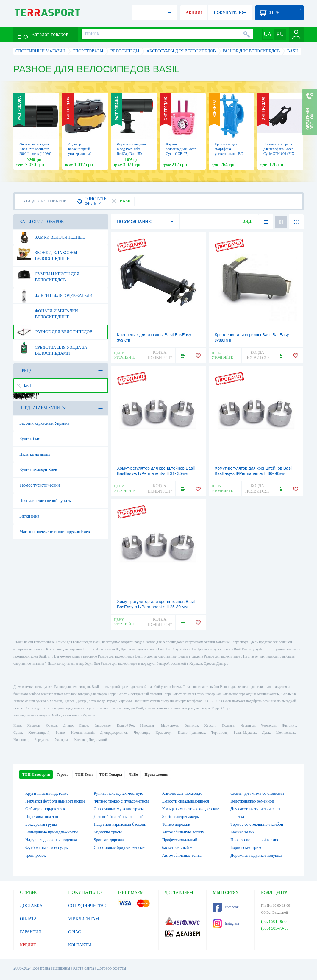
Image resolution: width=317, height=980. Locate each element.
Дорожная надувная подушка (256, 855)
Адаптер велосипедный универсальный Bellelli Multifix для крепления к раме (83, 153)
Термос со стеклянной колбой (256, 824)
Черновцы (141, 732)
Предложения (156, 774)
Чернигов (248, 725)
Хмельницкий (38, 732)
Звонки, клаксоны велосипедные (47, 253)
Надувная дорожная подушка (51, 840)
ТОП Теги (84, 774)
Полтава (228, 725)
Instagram (226, 923)
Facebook (226, 907)
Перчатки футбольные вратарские (55, 801)
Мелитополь (285, 732)
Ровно (60, 732)
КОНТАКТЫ (79, 945)
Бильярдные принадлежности (51, 832)
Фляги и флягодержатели (55, 296)
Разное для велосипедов (55, 332)
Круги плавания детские (46, 793)
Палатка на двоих (34, 454)
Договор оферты (111, 968)
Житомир (289, 725)
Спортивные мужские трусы (119, 809)
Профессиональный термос (254, 840)
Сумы (17, 732)
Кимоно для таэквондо (182, 793)
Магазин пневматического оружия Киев (54, 531)
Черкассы (268, 725)
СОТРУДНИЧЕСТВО (87, 905)
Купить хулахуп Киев (38, 470)
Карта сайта (83, 968)
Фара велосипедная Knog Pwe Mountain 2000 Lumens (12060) (35, 149)
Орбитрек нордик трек (45, 809)
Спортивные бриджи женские (120, 847)
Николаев (147, 725)
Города (62, 774)
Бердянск (42, 740)
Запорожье (102, 725)
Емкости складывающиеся (185, 801)
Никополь (20, 740)
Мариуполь (169, 725)
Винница (191, 725)
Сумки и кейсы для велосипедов (48, 274)
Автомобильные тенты (182, 855)
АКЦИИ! (194, 12)
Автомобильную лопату (183, 832)
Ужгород (61, 740)
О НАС (74, 932)
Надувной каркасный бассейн (120, 824)
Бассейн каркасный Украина (44, 423)
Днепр (68, 725)
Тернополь (219, 732)
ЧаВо (133, 774)
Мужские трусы (108, 832)
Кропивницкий (82, 732)
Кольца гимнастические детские (190, 809)
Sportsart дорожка (109, 840)
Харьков (33, 725)
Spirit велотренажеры (181, 816)
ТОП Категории (36, 774)
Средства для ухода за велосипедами (52, 348)
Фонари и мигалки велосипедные (47, 311)
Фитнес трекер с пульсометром (121, 801)
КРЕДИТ (28, 945)
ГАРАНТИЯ (30, 932)
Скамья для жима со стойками (257, 793)
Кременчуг (163, 732)
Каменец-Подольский (90, 740)
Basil (24, 385)
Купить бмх (29, 439)
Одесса (51, 725)
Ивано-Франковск (191, 732)
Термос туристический (39, 485)
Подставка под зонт (42, 816)
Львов (83, 725)
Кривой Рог (125, 725)
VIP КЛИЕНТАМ (83, 919)
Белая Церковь (245, 732)
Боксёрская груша (41, 824)
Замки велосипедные (51, 237)
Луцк (266, 732)
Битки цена (29, 516)
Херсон (210, 725)
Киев (17, 725)
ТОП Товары (110, 774)
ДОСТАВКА (31, 905)
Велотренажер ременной (252, 801)
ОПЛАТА (28, 919)
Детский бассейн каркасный (119, 816)
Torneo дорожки (176, 824)
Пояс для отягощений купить (45, 500)
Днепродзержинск (114, 732)
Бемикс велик (242, 832)
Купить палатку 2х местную (118, 793)
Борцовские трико (246, 847)
